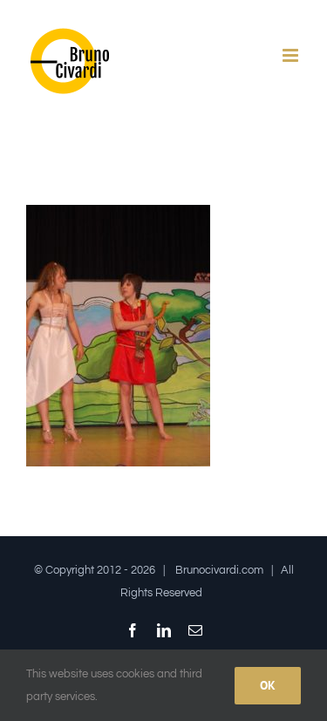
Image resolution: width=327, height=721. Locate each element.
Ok (268, 685)
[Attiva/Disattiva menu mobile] (292, 55)
